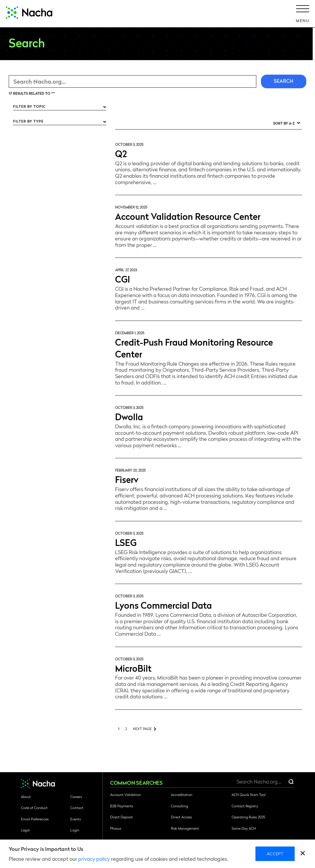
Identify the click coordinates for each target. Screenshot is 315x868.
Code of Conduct (34, 807)
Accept (275, 853)
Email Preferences (35, 819)
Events (75, 819)
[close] (302, 854)
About (26, 796)
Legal (25, 830)
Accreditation (181, 794)
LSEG (126, 542)
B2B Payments (121, 806)
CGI (122, 279)
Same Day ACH (244, 828)
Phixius (115, 828)
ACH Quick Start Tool (249, 794)
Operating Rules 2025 (248, 817)
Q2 (121, 153)
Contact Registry (245, 806)
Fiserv (127, 479)
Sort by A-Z (284, 123)
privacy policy (94, 858)
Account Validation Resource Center (187, 216)
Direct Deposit (121, 817)
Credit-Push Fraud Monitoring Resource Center (194, 348)
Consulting (179, 806)
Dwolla (129, 416)
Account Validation (125, 794)
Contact (76, 807)
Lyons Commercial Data (163, 605)
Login (74, 830)
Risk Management (185, 828)
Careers (76, 796)
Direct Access (181, 817)
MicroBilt (133, 668)
